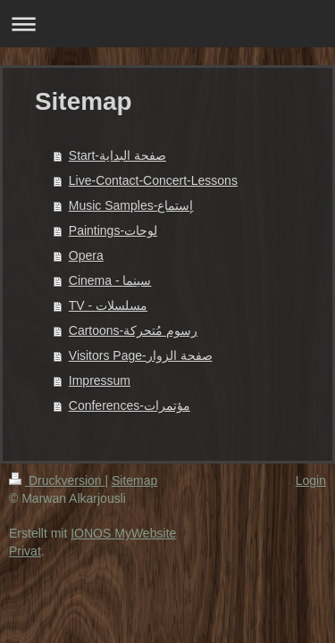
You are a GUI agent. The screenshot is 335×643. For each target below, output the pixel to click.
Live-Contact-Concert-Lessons (153, 180)
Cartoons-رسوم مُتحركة (133, 330)
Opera (86, 255)
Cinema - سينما (110, 280)
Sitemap (134, 480)
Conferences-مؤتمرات (129, 405)
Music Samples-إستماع (131, 205)
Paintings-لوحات (113, 230)
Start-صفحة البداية (117, 155)
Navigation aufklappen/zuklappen (167, 23)
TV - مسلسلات (108, 305)
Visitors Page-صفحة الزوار (141, 355)
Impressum (99, 380)
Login (311, 480)
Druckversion (57, 480)
